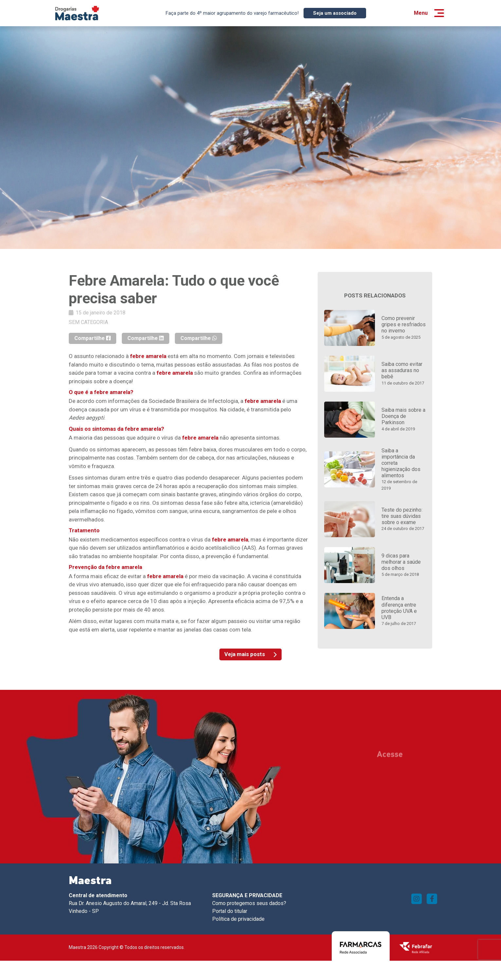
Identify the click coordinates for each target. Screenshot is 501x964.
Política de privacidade (238, 919)
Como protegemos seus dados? (249, 903)
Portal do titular (229, 911)
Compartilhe (92, 338)
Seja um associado (335, 13)
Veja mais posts (250, 654)
